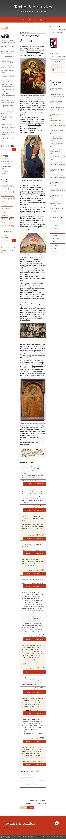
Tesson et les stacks (7, 63)
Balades (55, 225)
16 (64, 67)
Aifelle (27, 480)
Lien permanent (26, 449)
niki (27, 550)
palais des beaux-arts (27, 454)
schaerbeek (5, 215)
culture (11, 198)
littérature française (7, 195)
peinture (4, 185)
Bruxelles (29, 450)
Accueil (22, 20)
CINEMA (3, 168)
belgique (4, 198)
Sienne (40, 185)
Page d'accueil (29, 27)
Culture (35, 450)
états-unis (5, 219)
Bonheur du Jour (55, 138)
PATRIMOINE (4, 171)
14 (59, 67)
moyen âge (41, 453)
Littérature (56, 238)
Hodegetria (24, 119)
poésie (8, 208)
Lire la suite (59, 32)
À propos (43, 20)
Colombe (37, 27)
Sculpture (4, 212)
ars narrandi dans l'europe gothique (31, 452)
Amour (11, 225)
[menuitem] (22, 20)
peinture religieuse (26, 455)
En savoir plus (8, 837)
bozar (40, 452)
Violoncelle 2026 (6, 113)
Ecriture (4, 225)
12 (55, 67)
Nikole (52, 151)
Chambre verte (5, 134)
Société (55, 252)
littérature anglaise (7, 205)
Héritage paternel (6, 82)
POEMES (3, 173)
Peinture (23, 451)
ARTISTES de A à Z (6, 163)
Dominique (41, 687)
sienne (34, 455)
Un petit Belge (40, 505)
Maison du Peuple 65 (7, 125)
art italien (35, 452)
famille (3, 222)
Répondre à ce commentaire (35, 484)
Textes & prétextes (33, 6)
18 (53, 70)
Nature (55, 242)
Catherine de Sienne (37, 366)
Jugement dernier (25, 320)
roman (10, 222)
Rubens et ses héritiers (33, 52)
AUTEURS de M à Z (6, 161)
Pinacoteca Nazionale (34, 125)
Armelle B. (41, 634)
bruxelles (4, 192)
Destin (22, 27)
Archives (32, 20)
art (2, 208)
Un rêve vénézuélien (7, 102)
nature (11, 185)
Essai (11, 192)
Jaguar (3, 91)
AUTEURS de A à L (6, 158)
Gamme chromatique (8, 42)
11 (53, 67)
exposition (5, 188)
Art (41, 449)
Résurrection (30, 314)
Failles (3, 72)
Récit (11, 219)
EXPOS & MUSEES (6, 166)
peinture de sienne (39, 454)
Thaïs (52, 191)
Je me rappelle (5, 53)
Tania (42, 534)
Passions (40, 450)
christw (42, 737)
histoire (4, 202)
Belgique (23, 450)
